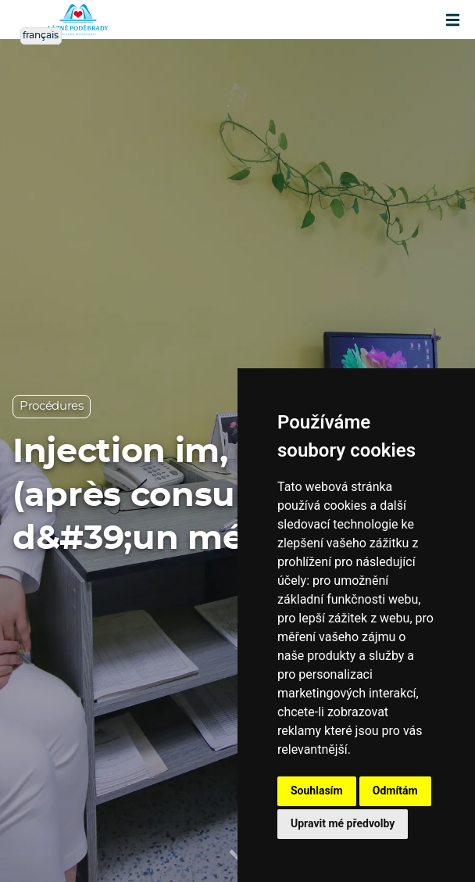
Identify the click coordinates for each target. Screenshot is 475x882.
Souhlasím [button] (317, 790)
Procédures (52, 406)
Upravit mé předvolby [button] (343, 823)
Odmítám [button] (395, 790)
